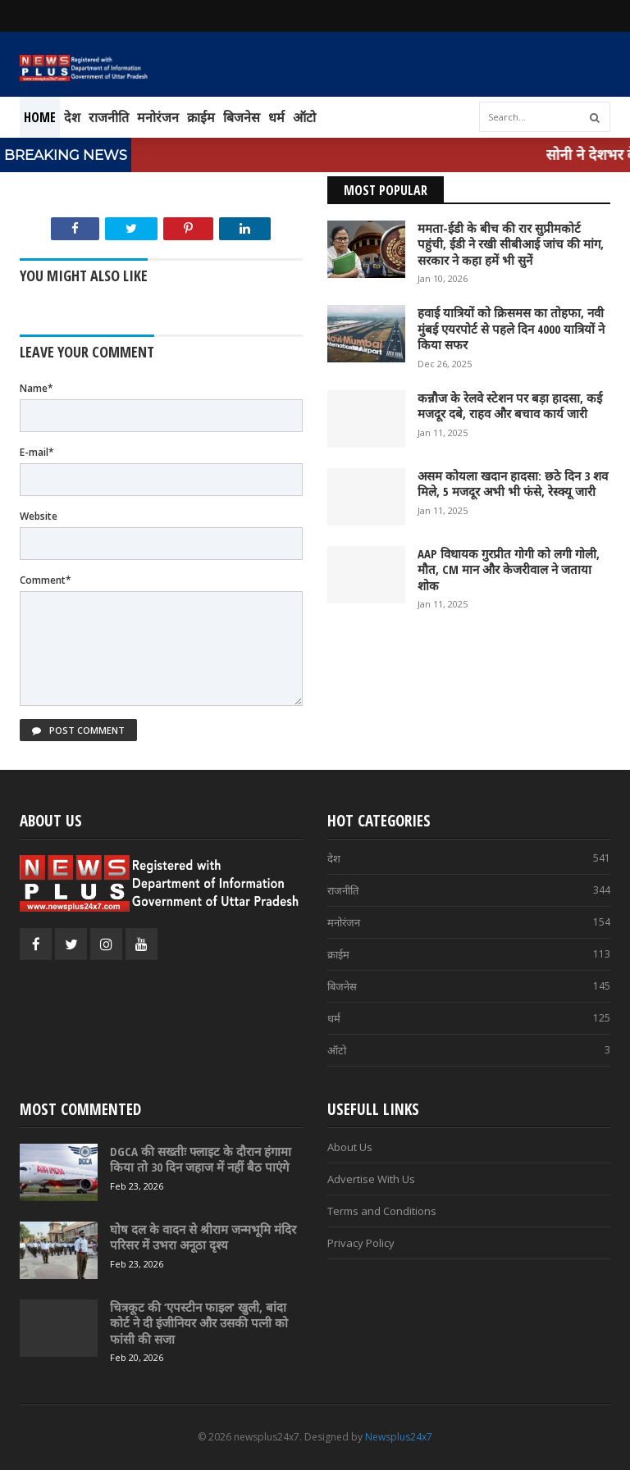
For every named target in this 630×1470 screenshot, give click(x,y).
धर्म (276, 117)
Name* (36, 388)
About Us (349, 1147)
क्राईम (201, 117)
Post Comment (78, 730)
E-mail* (37, 452)
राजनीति (109, 117)
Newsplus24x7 (398, 1437)
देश (72, 117)
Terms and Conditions (381, 1211)
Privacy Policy (361, 1243)
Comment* (45, 580)
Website (38, 516)
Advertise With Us (371, 1179)
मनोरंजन (158, 117)
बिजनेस (241, 117)
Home (40, 117)
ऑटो (304, 117)
